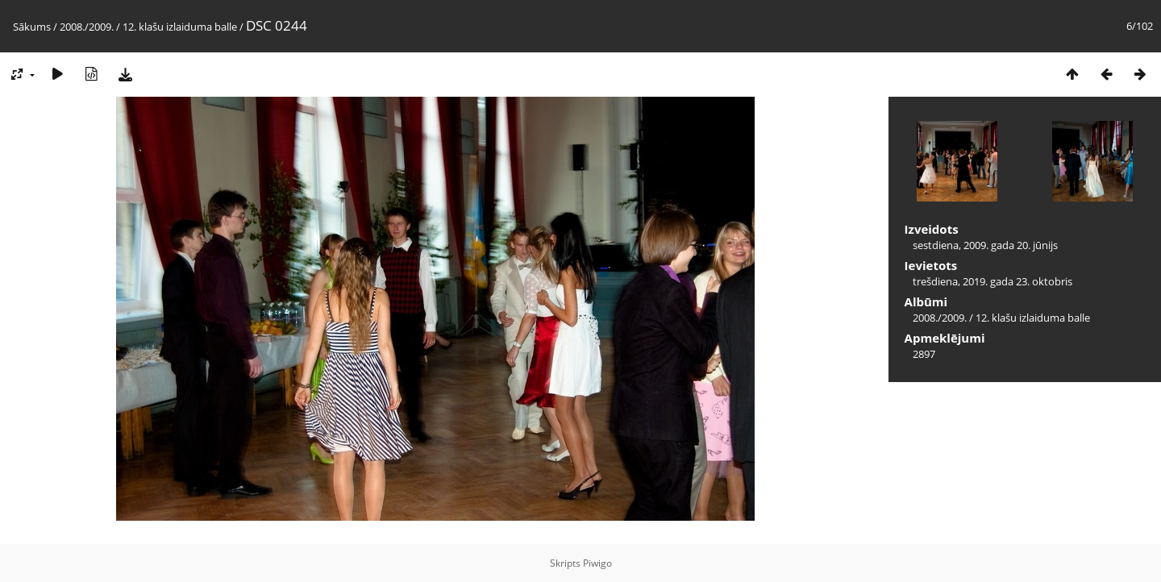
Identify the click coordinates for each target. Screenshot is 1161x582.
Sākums (32, 26)
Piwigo (597, 563)
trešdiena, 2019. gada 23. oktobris (992, 281)
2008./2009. (87, 26)
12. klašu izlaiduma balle (180, 26)
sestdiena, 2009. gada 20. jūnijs (985, 245)
